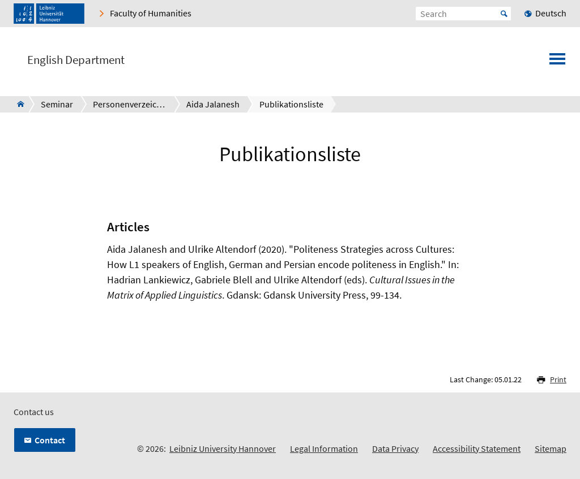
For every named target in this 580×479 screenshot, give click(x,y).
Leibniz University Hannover (222, 448)
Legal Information (324, 448)
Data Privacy (395, 448)
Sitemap (550, 448)
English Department (76, 60)
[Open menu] (557, 62)
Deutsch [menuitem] (550, 13)
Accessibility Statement (477, 448)
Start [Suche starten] (504, 13)
